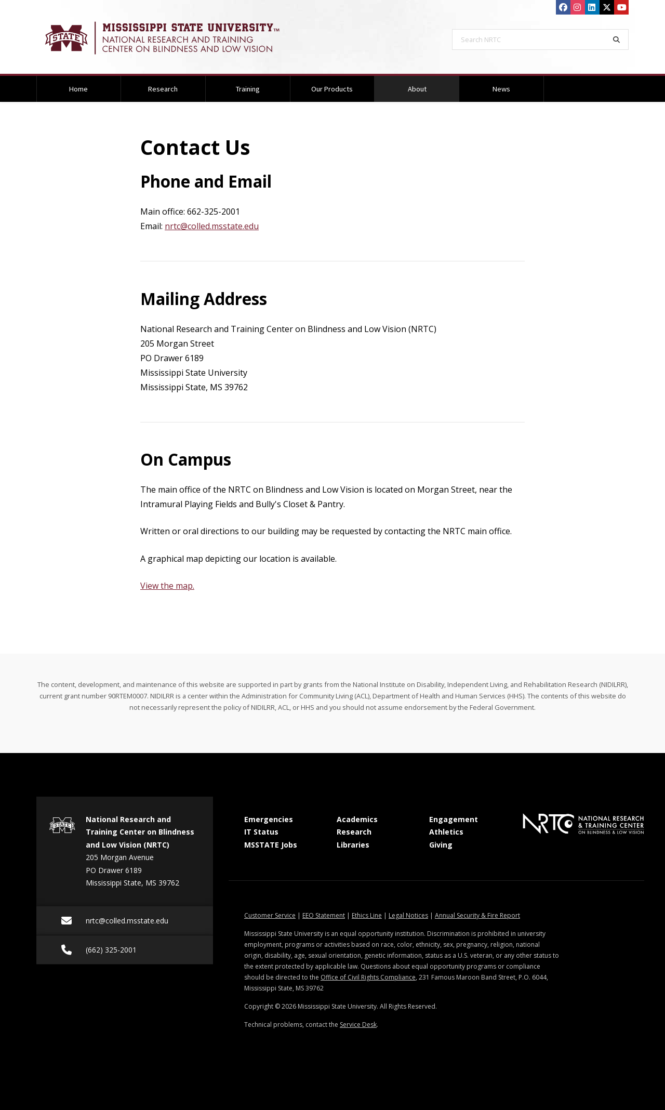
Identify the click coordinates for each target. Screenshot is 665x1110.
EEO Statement (323, 915)
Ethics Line (367, 915)
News (501, 89)
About (430, 85)
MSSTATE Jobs (270, 845)
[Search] (617, 39)
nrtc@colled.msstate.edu (212, 226)
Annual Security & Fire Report (477, 915)
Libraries (353, 845)
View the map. (167, 585)
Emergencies (268, 819)
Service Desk (358, 1024)
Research (163, 89)
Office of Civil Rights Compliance (368, 977)
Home (78, 89)
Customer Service (270, 915)
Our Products (332, 89)
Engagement (453, 819)
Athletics (446, 832)
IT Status (261, 832)
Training (248, 89)
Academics (357, 819)
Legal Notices (408, 915)
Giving (441, 845)
